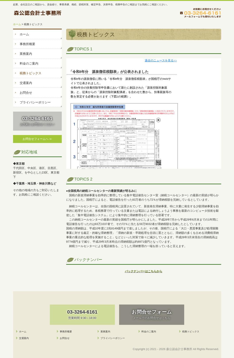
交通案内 (26, 83)
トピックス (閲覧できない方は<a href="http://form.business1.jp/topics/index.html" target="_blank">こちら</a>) (143, 113)
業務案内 (26, 53)
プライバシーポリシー (35, 102)
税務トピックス (30, 73)
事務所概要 (27, 44)
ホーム (24, 34)
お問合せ (26, 92)
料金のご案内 (29, 63)
